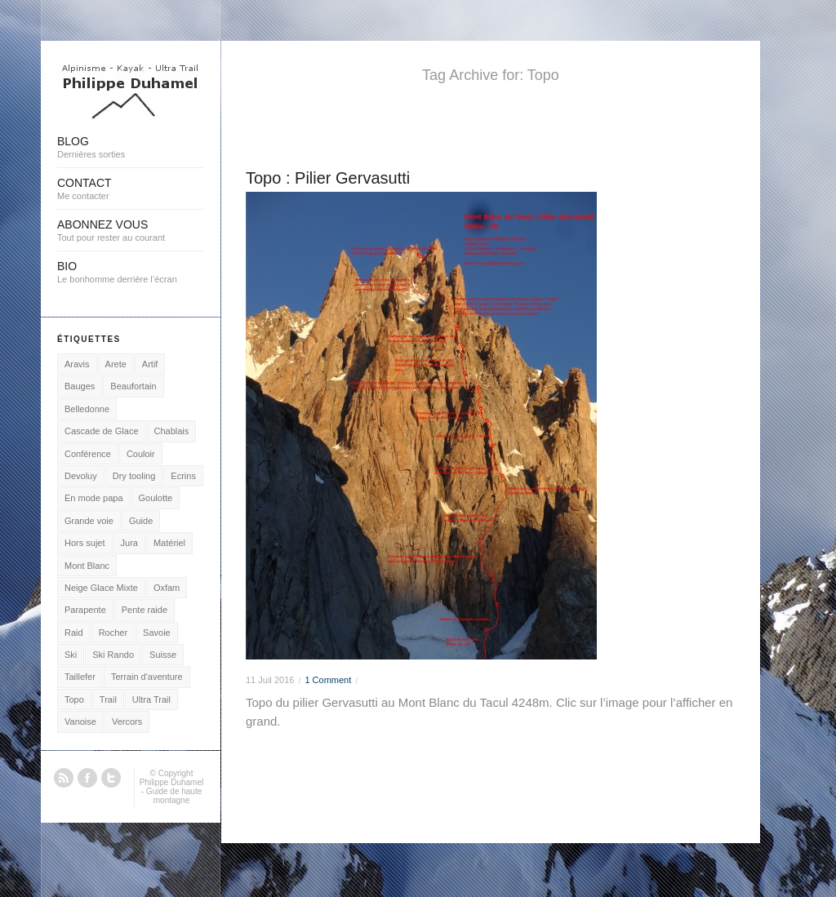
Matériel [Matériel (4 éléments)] (169, 543)
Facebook (87, 777)
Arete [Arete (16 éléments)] (116, 364)
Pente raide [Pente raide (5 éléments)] (144, 610)
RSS (63, 777)
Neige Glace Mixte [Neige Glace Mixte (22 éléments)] (101, 588)
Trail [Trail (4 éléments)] (108, 699)
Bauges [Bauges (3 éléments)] (79, 386)
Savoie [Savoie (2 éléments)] (157, 632)
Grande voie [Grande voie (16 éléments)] (88, 521)
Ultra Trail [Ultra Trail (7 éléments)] (151, 699)
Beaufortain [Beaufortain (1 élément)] (133, 386)
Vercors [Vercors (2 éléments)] (127, 721)
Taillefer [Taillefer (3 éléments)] (80, 677)
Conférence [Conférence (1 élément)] (87, 454)
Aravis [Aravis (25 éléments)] (77, 364)
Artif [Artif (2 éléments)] (150, 364)
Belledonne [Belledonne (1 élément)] (86, 409)
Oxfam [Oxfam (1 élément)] (166, 588)
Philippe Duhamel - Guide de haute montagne (171, 791)
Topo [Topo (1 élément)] (74, 699)
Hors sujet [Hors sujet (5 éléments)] (84, 543)
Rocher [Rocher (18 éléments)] (113, 632)
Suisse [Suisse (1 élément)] (162, 654)
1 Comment (328, 680)
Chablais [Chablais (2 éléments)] (171, 431)
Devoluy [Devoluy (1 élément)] (80, 476)
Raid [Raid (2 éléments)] (73, 632)
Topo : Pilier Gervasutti (328, 178)
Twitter (111, 777)
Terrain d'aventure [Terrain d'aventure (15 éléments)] (147, 677)
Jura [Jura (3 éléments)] (129, 543)
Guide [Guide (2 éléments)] (141, 521)
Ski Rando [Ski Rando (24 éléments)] (113, 654)
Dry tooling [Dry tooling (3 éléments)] (134, 476)
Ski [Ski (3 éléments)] (70, 654)
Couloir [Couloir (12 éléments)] (141, 454)
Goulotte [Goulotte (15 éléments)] (156, 498)
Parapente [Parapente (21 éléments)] (85, 610)
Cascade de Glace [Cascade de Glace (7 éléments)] (101, 431)
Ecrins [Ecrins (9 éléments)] (183, 476)
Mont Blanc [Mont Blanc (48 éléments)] (86, 566)
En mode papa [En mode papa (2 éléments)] (93, 498)
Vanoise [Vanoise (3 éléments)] (80, 721)
